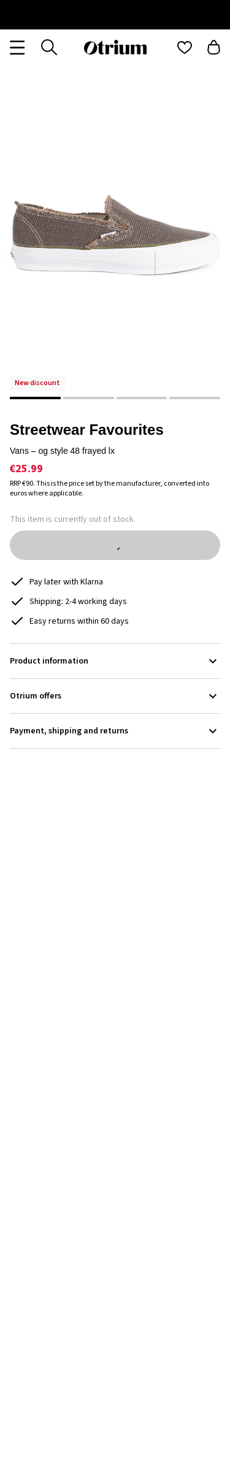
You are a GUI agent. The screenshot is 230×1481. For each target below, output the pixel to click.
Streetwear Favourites (87, 429)
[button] (115, 237)
